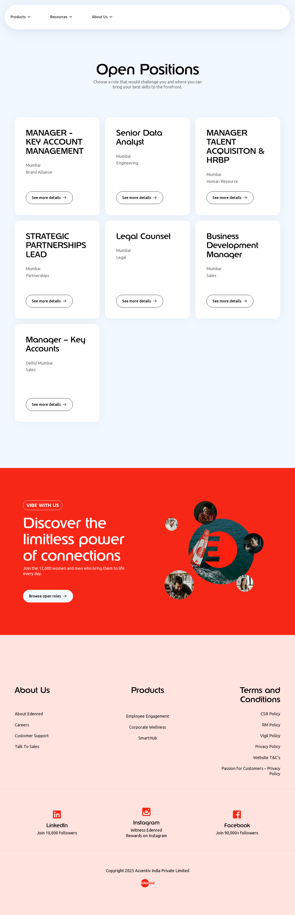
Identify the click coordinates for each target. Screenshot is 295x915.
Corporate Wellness (147, 727)
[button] (21, 17)
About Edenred (29, 713)
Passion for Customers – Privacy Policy (250, 771)
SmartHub (147, 738)
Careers (22, 724)
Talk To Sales (27, 746)
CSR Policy (270, 713)
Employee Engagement (147, 716)
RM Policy (271, 724)
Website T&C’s (266, 757)
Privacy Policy (267, 746)
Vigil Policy (270, 735)
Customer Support (32, 735)
